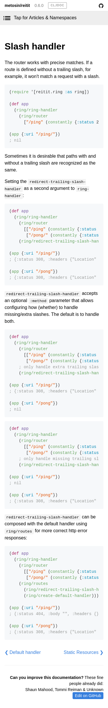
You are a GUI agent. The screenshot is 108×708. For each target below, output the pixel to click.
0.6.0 (39, 5)
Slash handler (35, 46)
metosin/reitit (17, 5)
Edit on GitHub (88, 695)
